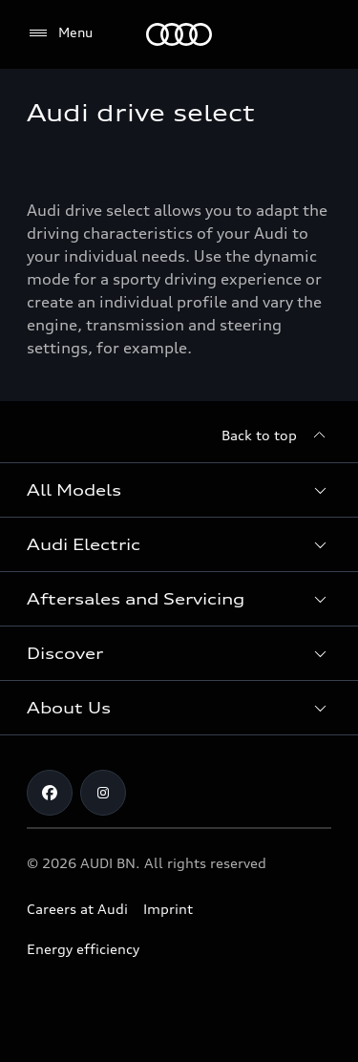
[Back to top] (276, 435)
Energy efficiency (83, 949)
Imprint (168, 909)
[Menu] (60, 33)
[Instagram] (103, 793)
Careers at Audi (77, 909)
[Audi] (179, 34)
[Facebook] (50, 793)
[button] (179, 490)
